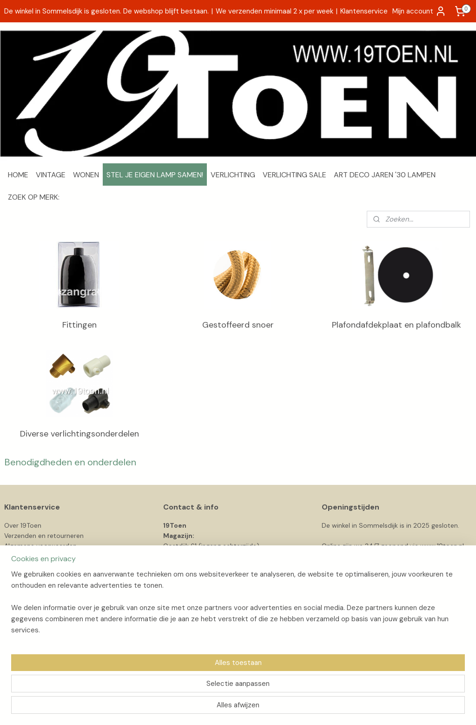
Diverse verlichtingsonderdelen (79, 433)
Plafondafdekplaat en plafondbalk (396, 324)
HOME (18, 175)
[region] (176, 686)
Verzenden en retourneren (44, 535)
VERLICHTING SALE (294, 175)
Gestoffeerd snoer (238, 324)
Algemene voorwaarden (40, 546)
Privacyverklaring (29, 556)
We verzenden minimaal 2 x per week (274, 11)
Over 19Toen (22, 525)
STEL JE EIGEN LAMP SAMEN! (154, 175)
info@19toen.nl (185, 567)
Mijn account (419, 11)
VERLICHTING (233, 175)
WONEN (86, 175)
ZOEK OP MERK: (34, 197)
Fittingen (79, 324)
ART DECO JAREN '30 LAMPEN (385, 175)
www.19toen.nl (442, 546)
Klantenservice (364, 11)
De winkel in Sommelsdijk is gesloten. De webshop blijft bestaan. (106, 11)
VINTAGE (51, 175)
